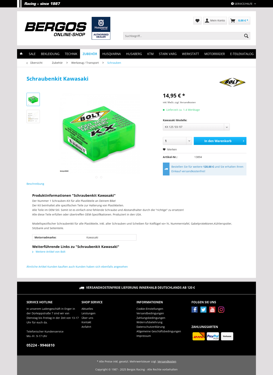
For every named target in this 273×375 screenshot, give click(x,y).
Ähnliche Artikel (37, 266)
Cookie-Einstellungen (149, 309)
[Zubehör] (90, 54)
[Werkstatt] (190, 54)
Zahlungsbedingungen (150, 318)
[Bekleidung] (50, 54)
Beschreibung (35, 184)
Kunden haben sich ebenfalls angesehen (102, 266)
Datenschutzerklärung (150, 327)
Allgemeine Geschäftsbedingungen (158, 331)
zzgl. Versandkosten (185, 102)
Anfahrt (86, 327)
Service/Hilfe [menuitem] (242, 4)
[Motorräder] (215, 54)
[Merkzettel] (197, 20)
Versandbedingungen (150, 313)
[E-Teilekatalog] (242, 54)
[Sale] (32, 54)
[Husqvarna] (111, 54)
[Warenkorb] (239, 20)
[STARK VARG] (167, 54)
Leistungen (89, 313)
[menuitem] (186, 37)
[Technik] (71, 54)
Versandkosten (167, 361)
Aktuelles (87, 309)
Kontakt (86, 322)
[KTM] (150, 54)
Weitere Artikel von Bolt (48, 251)
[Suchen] (246, 36)
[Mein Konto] (215, 20)
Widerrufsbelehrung (149, 322)
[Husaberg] (134, 54)
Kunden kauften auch (61, 266)
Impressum (143, 336)
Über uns (87, 318)
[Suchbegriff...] (186, 36)
